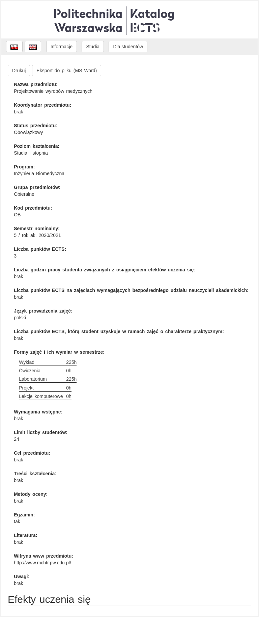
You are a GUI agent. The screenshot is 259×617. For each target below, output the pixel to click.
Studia (92, 46)
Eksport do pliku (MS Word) (66, 70)
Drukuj (19, 70)
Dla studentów (128, 46)
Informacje (62, 46)
